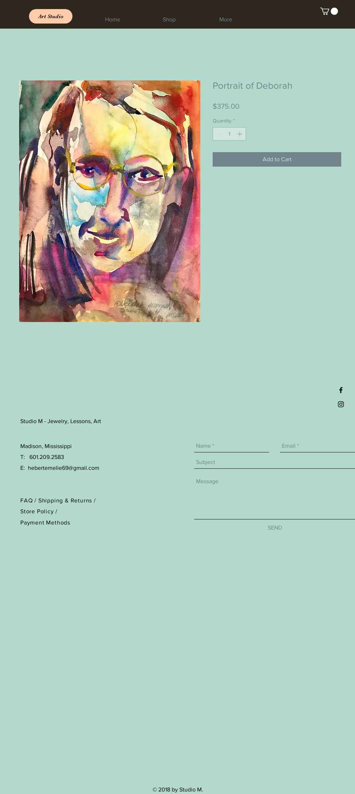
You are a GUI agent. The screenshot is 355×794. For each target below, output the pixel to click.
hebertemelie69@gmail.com (63, 468)
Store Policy (37, 511)
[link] (329, 11)
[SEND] (274, 528)
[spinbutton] (229, 134)
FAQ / (29, 500)
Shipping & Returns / (67, 500)
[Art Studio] (50, 16)
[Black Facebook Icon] (341, 390)
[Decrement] (218, 134)
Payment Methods (45, 522)
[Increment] (240, 134)
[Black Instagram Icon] (341, 404)
